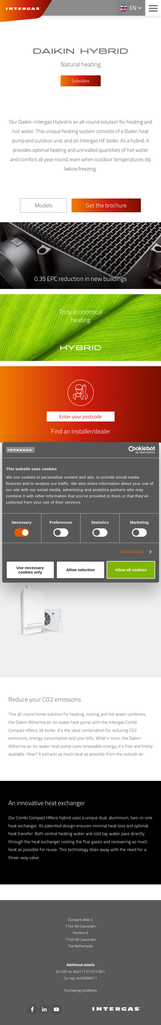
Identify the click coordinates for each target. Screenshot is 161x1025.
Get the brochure (106, 205)
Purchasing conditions (80, 990)
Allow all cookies (131, 570)
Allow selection (80, 570)
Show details (132, 552)
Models (43, 205)
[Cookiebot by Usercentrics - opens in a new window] (132, 450)
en (132, 7)
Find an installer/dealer (80, 431)
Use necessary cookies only (30, 569)
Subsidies (80, 80)
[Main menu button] (153, 8)
